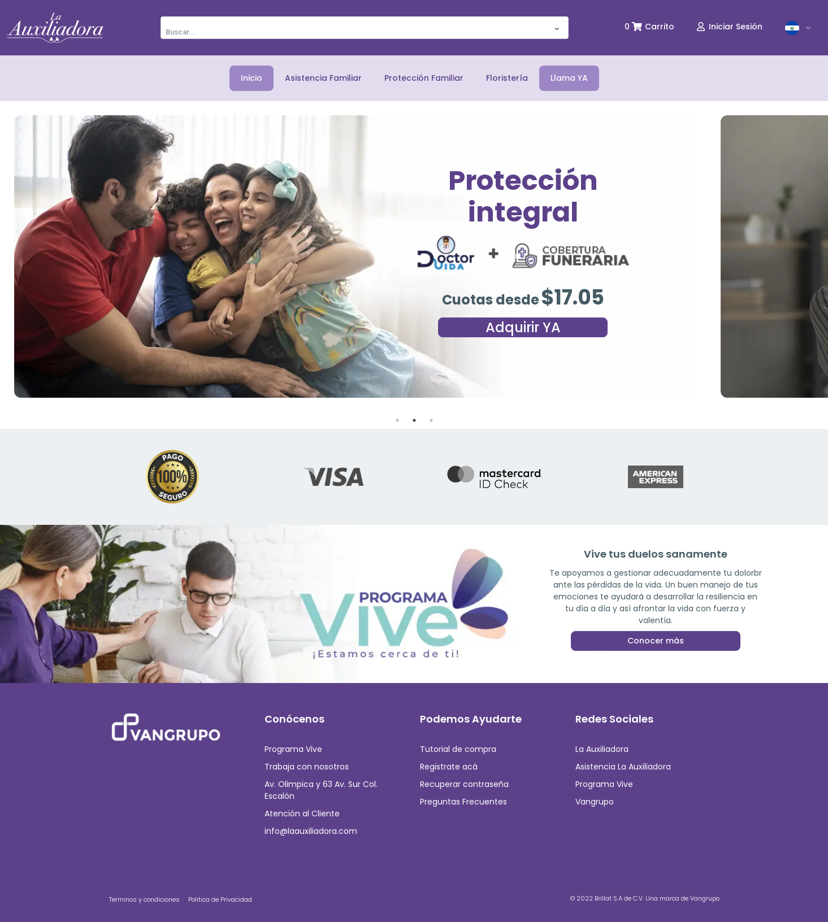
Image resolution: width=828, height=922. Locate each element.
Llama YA (569, 78)
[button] (798, 28)
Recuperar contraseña (464, 784)
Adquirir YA (523, 327)
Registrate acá (449, 766)
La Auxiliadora (601, 749)
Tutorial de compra (458, 749)
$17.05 (572, 297)
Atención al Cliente (302, 813)
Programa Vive (293, 749)
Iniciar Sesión (729, 26)
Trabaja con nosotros (307, 766)
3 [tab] (431, 420)
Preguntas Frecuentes (463, 801)
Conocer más (655, 622)
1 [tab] (397, 420)
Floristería (507, 78)
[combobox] (365, 27)
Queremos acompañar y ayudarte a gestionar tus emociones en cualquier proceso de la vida (655, 596)
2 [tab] (414, 420)
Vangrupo (594, 801)
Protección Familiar (423, 78)
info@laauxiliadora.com (311, 831)
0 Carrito (649, 26)
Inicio (251, 78)
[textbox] (365, 32)
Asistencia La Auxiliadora (623, 766)
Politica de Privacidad (220, 899)
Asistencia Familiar (323, 78)
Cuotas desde (490, 299)
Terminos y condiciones (144, 899)
